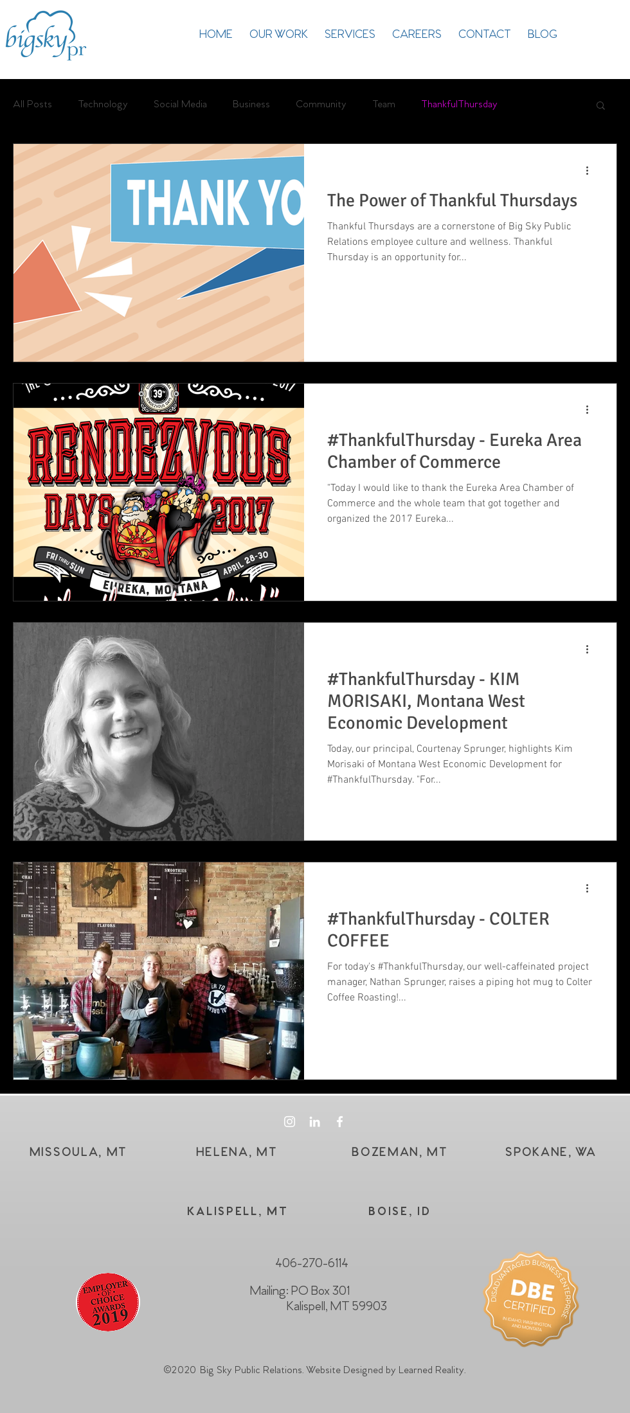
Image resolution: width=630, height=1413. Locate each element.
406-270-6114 (311, 1264)
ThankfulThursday (459, 104)
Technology (103, 104)
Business (251, 104)
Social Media (180, 104)
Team (383, 104)
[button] (601, 106)
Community (321, 104)
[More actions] (591, 170)
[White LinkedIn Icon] (314, 1121)
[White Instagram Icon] (289, 1121)
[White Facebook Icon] (339, 1121)
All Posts (32, 104)
